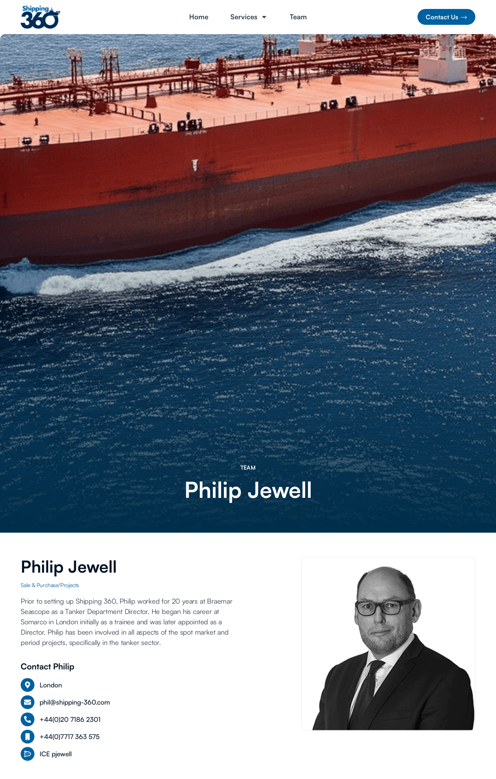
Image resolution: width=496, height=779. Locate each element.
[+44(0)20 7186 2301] (27, 719)
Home (198, 16)
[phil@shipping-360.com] (27, 702)
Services (249, 16)
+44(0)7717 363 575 (70, 736)
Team (298, 16)
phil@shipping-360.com (75, 702)
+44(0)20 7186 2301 (70, 719)
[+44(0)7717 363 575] (27, 737)
